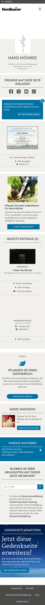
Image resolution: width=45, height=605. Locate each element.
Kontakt (30, 588)
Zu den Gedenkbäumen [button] (23, 227)
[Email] (26, 91)
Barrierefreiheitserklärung (18, 595)
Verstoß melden (22, 291)
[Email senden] (20, 486)
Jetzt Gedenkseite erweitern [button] (15, 570)
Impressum (16, 588)
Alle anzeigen (22, 161)
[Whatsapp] (34, 91)
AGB (37, 595)
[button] (40, 486)
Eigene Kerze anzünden (28, 428)
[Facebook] (11, 91)
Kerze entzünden (22, 283)
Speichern (22, 329)
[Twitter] (19, 91)
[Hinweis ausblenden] (42, 101)
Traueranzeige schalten (22, 157)
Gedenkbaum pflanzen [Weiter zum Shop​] (22, 396)
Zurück (7, 2)
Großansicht (22, 326)
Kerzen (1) (22, 164)
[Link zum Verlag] (16, 8)
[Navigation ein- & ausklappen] (40, 9)
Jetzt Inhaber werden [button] (29, 114)
